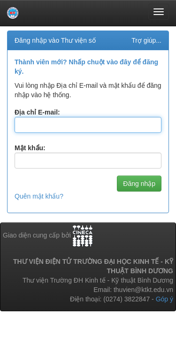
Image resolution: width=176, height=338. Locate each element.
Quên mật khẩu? (39, 196)
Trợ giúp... (146, 40)
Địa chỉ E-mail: (37, 112)
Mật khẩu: (30, 148)
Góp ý (164, 299)
